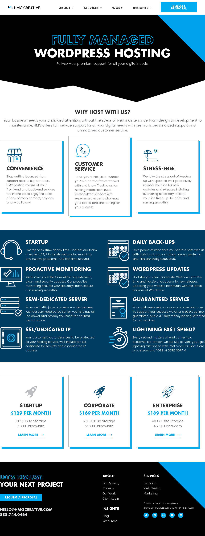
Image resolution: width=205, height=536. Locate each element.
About (66, 8)
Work (117, 8)
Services (93, 8)
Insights (142, 8)
